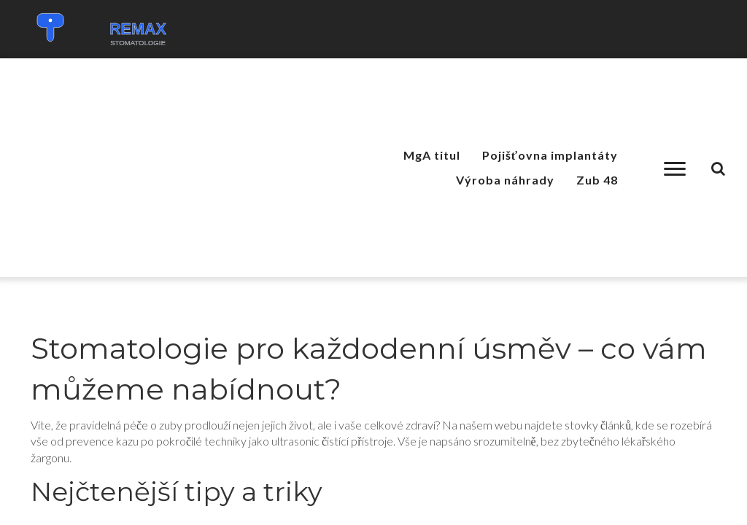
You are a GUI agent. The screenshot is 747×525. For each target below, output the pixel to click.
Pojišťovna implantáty (550, 155)
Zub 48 (597, 180)
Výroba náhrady (505, 180)
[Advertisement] (167, 168)
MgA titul (431, 155)
